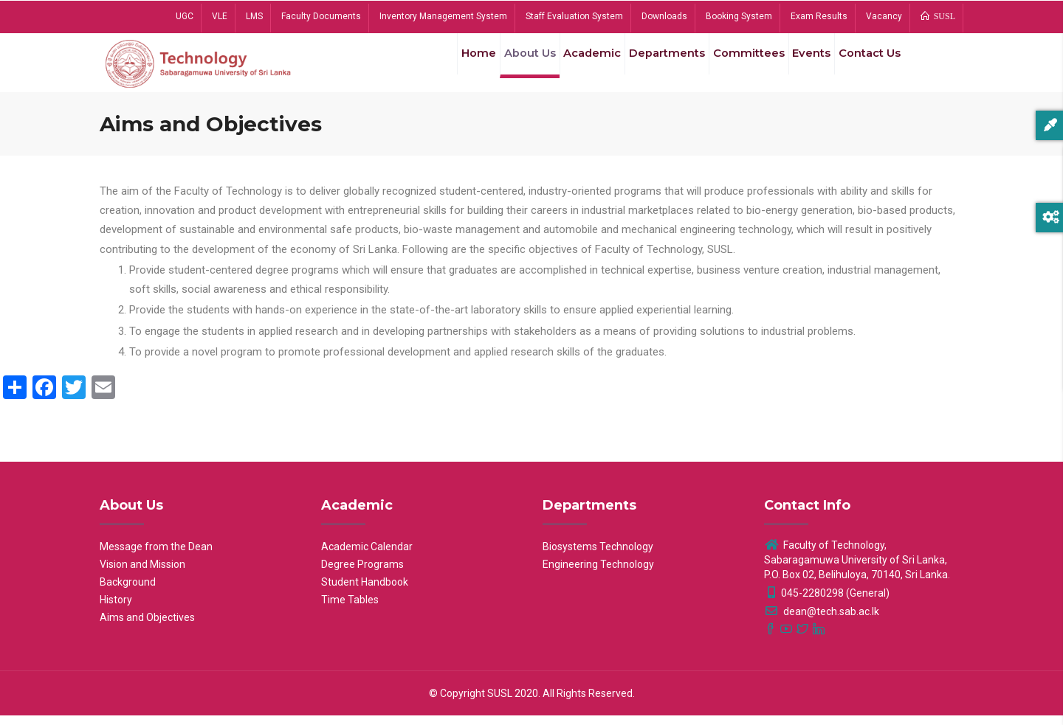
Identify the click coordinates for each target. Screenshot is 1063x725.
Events (801, 65)
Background (128, 591)
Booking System (739, 16)
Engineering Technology (598, 574)
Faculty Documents (321, 16)
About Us (503, 65)
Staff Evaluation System (574, 16)
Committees (734, 65)
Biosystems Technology (598, 556)
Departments (649, 65)
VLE (219, 16)
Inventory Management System (443, 16)
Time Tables (350, 609)
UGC (184, 16)
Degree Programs (362, 574)
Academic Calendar (367, 556)
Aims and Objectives (147, 627)
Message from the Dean (156, 556)
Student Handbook (364, 591)
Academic (570, 65)
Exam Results (819, 16)
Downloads (664, 16)
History (116, 609)
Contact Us (866, 65)
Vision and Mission (142, 574)
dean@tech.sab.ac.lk (821, 621)
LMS (254, 16)
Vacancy (884, 16)
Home (446, 65)
